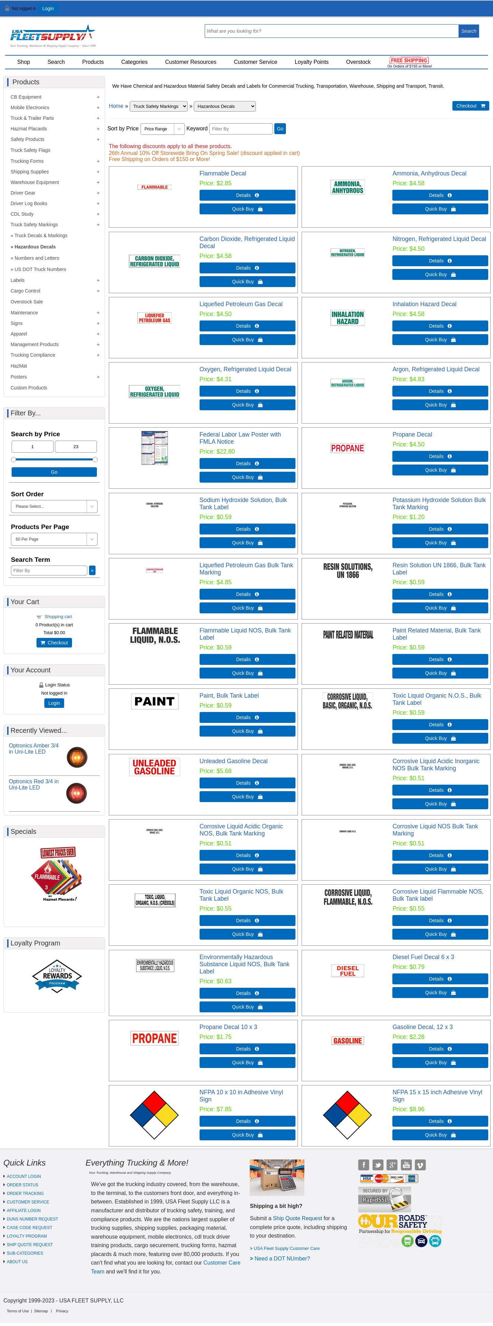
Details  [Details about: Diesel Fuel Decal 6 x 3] (440, 978)
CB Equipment (26, 97)
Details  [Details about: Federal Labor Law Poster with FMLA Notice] (247, 463)
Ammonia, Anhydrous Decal (429, 173)
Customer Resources (190, 62)
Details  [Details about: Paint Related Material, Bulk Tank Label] (440, 659)
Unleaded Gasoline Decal (234, 761)
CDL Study (22, 214)
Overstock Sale (27, 301)
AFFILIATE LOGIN (24, 1210)
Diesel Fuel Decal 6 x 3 (423, 957)
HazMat (19, 366)
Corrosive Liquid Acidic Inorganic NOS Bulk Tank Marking (435, 765)
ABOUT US (17, 1261)
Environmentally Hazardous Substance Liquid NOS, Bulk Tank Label (245, 964)
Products (93, 62)
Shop (23, 62)
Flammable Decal (223, 173)
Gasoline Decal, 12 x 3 (422, 1027)
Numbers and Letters (37, 258)
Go (280, 128)
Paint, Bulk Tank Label (229, 695)
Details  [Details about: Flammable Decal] (247, 195)
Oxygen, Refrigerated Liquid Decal (245, 369)
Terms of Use (18, 1311)
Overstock (358, 62)
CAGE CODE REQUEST (29, 1227)
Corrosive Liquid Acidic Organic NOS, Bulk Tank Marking (241, 830)
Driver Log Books (29, 203)
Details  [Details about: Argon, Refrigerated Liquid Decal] (440, 391)
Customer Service (255, 62)
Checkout (54, 642)
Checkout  (470, 105)
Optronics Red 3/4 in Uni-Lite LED (34, 784)
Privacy (62, 1311)
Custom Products (29, 387)
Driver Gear (23, 193)
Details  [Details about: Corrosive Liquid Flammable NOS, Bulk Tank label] (440, 920)
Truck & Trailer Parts (32, 118)
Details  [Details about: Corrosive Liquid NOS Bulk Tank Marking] (440, 855)
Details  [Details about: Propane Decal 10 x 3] (247, 1048)
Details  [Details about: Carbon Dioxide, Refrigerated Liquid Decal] (247, 268)
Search (56, 62)
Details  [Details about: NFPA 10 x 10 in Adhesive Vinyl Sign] (247, 1121)
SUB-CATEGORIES (25, 1253)
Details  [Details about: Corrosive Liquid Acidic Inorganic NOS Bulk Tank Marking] (440, 790)
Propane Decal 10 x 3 (228, 1027)
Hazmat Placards (29, 128)
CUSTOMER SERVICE (28, 1202)
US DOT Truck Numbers (40, 269)
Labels (18, 280)
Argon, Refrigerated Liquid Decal (435, 369)
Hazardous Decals (35, 246)
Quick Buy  (247, 208)
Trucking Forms (27, 161)
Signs (17, 323)
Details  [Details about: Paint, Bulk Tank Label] (247, 717)
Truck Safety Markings (34, 224)
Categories (134, 62)
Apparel (19, 334)
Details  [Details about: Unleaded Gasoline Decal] (247, 783)
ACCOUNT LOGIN (24, 1176)
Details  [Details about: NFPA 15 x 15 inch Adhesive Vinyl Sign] (440, 1121)
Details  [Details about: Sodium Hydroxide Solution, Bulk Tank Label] (247, 529)
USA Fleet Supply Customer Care (287, 1248)
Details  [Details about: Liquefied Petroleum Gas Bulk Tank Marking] (247, 594)
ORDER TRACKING (25, 1193)
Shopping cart (58, 616)
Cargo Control (25, 291)
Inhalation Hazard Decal (424, 304)
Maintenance (24, 312)
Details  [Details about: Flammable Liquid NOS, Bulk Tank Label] (247, 659)
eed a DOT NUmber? (284, 1258)
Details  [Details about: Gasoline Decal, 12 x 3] (440, 1048)
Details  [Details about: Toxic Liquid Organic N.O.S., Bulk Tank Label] (440, 724)
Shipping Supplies (30, 171)
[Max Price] (76, 447)
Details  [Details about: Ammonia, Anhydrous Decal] (440, 195)
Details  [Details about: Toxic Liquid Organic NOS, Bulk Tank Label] (247, 920)
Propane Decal (412, 434)
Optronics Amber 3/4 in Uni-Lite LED (34, 749)
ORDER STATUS (22, 1185)
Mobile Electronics (30, 107)
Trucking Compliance (33, 355)
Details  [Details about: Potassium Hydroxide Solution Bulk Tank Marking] (440, 529)
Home (116, 106)
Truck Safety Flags (30, 150)
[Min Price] (33, 447)
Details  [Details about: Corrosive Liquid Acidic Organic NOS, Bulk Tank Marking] (247, 855)
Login (48, 8)
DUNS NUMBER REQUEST (32, 1219)
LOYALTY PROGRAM (27, 1236)
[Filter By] (241, 128)
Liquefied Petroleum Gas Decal (241, 304)
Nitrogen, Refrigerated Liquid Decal (439, 239)
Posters (19, 377)
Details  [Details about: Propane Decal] (440, 456)
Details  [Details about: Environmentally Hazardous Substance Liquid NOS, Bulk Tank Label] (247, 993)
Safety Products (27, 139)
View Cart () (467, 11)
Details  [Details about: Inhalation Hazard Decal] (440, 326)
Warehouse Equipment (35, 182)
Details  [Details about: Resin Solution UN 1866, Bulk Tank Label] (440, 594)
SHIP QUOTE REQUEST (30, 1244)
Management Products (35, 344)
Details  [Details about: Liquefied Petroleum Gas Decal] (247, 326)
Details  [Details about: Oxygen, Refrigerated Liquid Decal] (247, 391)
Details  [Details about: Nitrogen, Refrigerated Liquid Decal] (440, 260)
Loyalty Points (312, 62)
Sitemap (41, 1311)
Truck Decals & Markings (40, 235)
